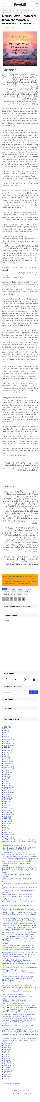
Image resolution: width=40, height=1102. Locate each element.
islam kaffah (28, 589)
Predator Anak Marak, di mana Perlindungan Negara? (19, 1018)
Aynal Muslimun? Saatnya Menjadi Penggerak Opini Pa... (20, 1014)
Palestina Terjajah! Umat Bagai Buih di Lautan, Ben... (19, 847)
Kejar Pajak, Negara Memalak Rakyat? (14, 971)
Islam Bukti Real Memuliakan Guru (13, 1004)
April (6, 730)
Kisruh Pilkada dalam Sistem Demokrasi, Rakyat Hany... (20, 858)
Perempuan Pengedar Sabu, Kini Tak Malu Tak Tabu (18, 1020)
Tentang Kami (24, 1090)
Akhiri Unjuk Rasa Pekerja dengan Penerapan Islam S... (19, 867)
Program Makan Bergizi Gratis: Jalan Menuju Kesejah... (19, 860)
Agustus (7, 738)
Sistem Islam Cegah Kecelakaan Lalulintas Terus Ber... (19, 985)
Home (14, 1090)
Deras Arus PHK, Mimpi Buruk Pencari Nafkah (16, 878)
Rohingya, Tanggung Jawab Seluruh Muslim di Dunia (19, 913)
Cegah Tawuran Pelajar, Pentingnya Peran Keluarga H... (19, 925)
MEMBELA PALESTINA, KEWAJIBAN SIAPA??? (17, 862)
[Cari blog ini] (15, 692)
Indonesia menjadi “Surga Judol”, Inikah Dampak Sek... (19, 920)
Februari (7, 751)
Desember (7, 745)
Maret (6, 729)
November (7, 743)
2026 (6, 1067)
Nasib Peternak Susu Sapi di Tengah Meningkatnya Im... (20, 967)
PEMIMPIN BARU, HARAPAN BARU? (13, 852)
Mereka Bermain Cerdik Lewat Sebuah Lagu (16, 960)
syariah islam (17, 594)
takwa (9, 10)
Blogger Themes (13, 1094)
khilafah (21, 591)
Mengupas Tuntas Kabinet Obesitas (13, 845)
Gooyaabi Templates (31, 1094)
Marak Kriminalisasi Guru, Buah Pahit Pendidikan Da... (19, 933)
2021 (6, 747)
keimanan (6, 591)
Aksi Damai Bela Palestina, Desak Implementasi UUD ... (20, 976)
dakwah (20, 589)
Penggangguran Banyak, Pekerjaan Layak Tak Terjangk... (20, 1033)
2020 (6, 727)
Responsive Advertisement (11, 1083)
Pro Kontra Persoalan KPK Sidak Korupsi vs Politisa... (19, 936)
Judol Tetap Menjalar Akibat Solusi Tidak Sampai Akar (19, 900)
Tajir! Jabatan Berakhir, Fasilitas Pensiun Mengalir (18, 840)
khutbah (27, 591)
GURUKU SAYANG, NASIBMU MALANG (14, 962)
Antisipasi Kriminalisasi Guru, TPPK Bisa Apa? (17, 929)
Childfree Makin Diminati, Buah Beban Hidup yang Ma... (20, 1031)
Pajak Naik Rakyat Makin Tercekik (12, 994)
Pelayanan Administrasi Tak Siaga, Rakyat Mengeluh (19, 854)
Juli (5, 736)
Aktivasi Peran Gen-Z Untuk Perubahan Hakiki (17, 894)
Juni (6, 734)
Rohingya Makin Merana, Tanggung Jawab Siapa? (18, 909)
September (8, 740)
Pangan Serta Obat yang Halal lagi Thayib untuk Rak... (19, 954)
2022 (6, 771)
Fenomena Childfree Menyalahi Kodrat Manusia (17, 1029)
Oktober (7, 741)
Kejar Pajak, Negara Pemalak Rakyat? (13, 1011)
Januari (7, 749)
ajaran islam (12, 589)
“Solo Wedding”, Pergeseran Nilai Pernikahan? (16, 1016)
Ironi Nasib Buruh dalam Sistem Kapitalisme (16, 1009)
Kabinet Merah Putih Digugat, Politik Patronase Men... (19, 922)
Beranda (4, 10)
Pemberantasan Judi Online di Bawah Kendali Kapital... (20, 927)
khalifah (14, 591)
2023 (6, 794)
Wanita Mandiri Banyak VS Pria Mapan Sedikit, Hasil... (19, 911)
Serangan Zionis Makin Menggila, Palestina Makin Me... (19, 869)
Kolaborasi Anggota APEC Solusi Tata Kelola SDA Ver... (19, 1038)
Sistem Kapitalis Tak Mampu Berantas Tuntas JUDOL (19, 918)
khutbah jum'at (8, 594)
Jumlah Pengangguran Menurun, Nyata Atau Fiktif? (18, 947)
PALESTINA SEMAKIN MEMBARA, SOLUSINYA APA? (18, 1005)
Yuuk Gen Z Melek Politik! (10, 969)
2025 (6, 1044)
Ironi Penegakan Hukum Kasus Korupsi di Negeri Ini (19, 923)
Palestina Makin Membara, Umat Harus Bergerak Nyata (19, 856)
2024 (6, 818)
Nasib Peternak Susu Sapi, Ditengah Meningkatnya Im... (20, 1007)
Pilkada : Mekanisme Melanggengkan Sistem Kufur (18, 1013)
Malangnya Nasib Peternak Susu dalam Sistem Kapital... (20, 953)
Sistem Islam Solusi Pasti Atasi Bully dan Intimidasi (18, 1040)
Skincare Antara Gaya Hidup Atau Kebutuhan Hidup (18, 934)
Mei (5, 732)
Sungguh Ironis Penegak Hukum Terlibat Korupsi (18, 945)
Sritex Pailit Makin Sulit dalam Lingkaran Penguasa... (19, 931)
